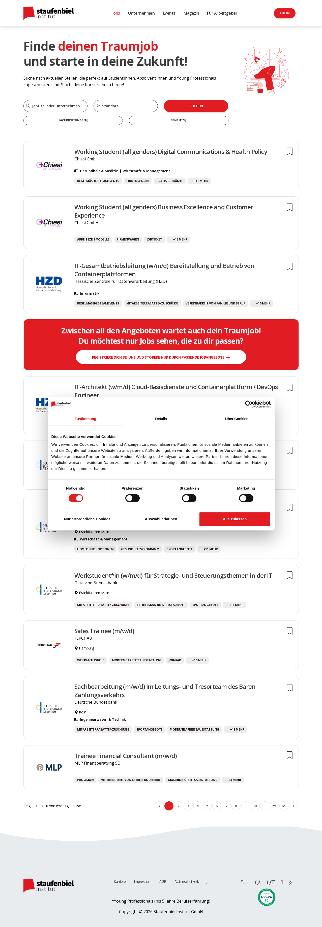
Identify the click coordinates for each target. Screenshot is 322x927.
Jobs (116, 13)
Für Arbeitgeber (222, 13)
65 (274, 805)
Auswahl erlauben (161, 519)
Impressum (142, 881)
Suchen (196, 106)
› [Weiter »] (293, 805)
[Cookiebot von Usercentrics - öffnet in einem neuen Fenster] (249, 404)
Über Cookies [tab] (236, 419)
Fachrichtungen (72, 120)
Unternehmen (141, 13)
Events (169, 13)
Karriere (120, 881)
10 (255, 805)
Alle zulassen (235, 519)
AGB (162, 881)
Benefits (178, 120)
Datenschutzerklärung (191, 881)
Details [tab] (161, 419)
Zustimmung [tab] (85, 419)
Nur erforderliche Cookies (87, 519)
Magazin (191, 13)
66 (284, 805)
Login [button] (284, 13)
